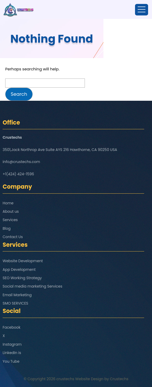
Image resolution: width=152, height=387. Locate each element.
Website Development (23, 260)
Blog (6, 228)
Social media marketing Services (32, 286)
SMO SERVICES (15, 303)
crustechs (65, 379)
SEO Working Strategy (22, 278)
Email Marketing (17, 295)
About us (11, 211)
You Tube (11, 361)
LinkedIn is (12, 352)
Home (8, 203)
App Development (19, 269)
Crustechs (119, 379)
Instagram (12, 344)
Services (10, 219)
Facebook (11, 327)
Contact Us (13, 236)
